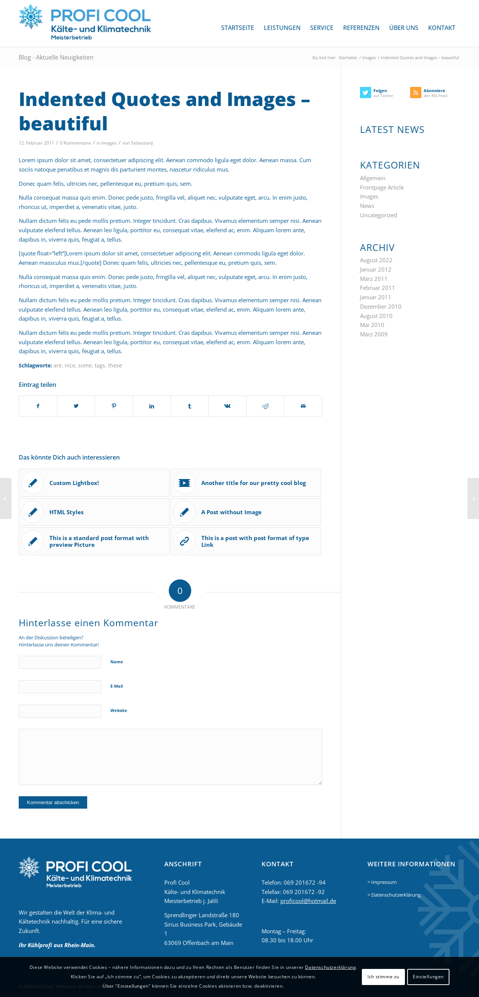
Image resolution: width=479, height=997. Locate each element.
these (115, 365)
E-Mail (116, 686)
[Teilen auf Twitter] (76, 406)
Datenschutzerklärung (330, 967)
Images (109, 143)
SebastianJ (142, 143)
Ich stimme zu (383, 976)
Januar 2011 (375, 297)
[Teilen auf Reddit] (265, 406)
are (58, 365)
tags (100, 365)
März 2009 (374, 334)
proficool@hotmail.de (308, 900)
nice (70, 365)
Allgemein (372, 178)
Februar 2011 (377, 287)
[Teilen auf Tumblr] (189, 406)
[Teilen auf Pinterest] (113, 406)
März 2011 (374, 278)
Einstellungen (428, 976)
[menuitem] (237, 27)
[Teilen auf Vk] (227, 406)
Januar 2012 (375, 269)
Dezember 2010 (381, 306)
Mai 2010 (372, 324)
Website (118, 710)
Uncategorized (378, 215)
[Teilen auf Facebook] (38, 406)
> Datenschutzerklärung (394, 894)
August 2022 (376, 260)
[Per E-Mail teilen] (303, 406)
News (367, 205)
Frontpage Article (382, 187)
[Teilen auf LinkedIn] (152, 406)
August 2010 (376, 315)
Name (116, 661)
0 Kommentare (75, 143)
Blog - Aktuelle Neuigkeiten (56, 57)
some (85, 365)
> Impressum (382, 882)
